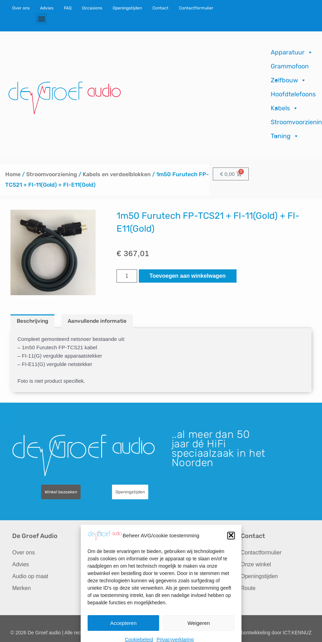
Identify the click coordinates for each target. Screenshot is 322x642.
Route (248, 588)
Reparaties (101, 564)
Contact (160, 8)
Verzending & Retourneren (181, 577)
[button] (41, 18)
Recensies (178, 552)
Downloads (178, 564)
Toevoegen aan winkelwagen (187, 276)
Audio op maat (30, 576)
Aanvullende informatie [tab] (97, 321)
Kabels (284, 108)
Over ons (21, 8)
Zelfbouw (288, 80)
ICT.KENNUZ (297, 632)
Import (96, 576)
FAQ (68, 8)
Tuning (285, 136)
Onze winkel (256, 564)
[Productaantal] (127, 276)
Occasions (92, 8)
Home (13, 174)
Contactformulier (196, 8)
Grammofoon (290, 67)
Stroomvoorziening (51, 174)
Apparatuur (292, 52)
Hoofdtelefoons (293, 95)
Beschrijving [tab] (32, 321)
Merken (21, 588)
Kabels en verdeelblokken (117, 174)
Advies (46, 8)
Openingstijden (127, 8)
